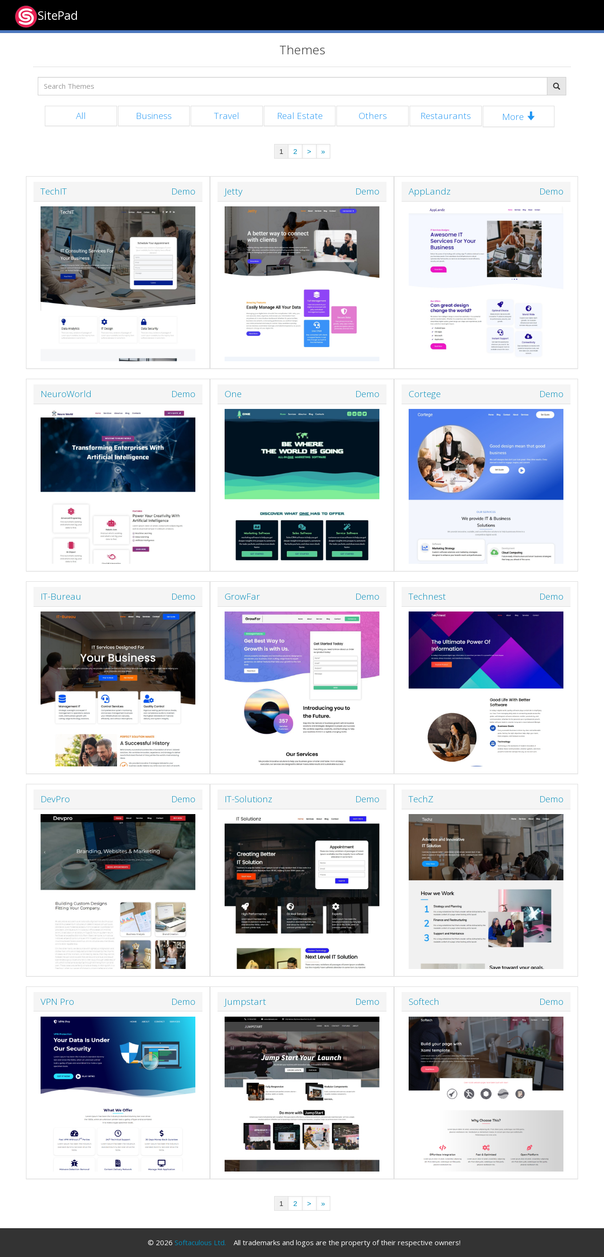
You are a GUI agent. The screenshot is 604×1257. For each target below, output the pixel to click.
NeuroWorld (66, 394)
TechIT (54, 191)
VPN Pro (57, 1001)
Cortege (425, 394)
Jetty (234, 191)
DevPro (55, 799)
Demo (183, 191)
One (233, 394)
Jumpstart (245, 1001)
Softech (424, 1001)
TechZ (421, 799)
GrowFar (242, 596)
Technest (427, 596)
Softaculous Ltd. (200, 1242)
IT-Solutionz (248, 799)
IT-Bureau (61, 596)
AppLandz (430, 191)
